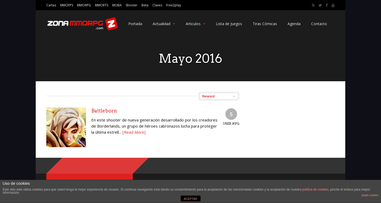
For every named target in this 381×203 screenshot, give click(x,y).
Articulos (195, 23)
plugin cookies (370, 195)
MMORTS (101, 5)
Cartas (51, 5)
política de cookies (315, 189)
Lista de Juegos (229, 23)
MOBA (117, 5)
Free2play (173, 5)
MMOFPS (66, 5)
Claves (157, 5)
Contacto (319, 23)
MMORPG (84, 5)
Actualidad (164, 23)
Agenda (294, 23)
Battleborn (104, 111)
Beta (145, 5)
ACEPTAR (190, 198)
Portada (135, 23)
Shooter (132, 5)
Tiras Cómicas (265, 23)
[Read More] (134, 132)
